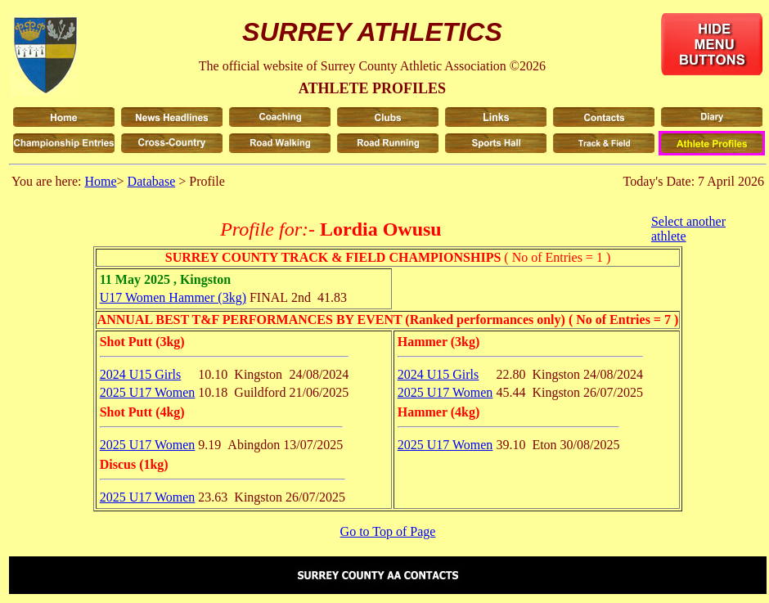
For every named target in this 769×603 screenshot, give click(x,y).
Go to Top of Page (388, 531)
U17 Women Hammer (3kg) (173, 297)
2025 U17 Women (148, 392)
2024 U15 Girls (141, 374)
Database (152, 181)
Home (100, 181)
